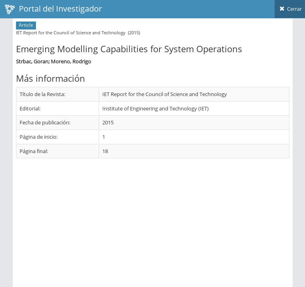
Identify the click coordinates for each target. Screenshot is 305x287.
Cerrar (290, 8)
